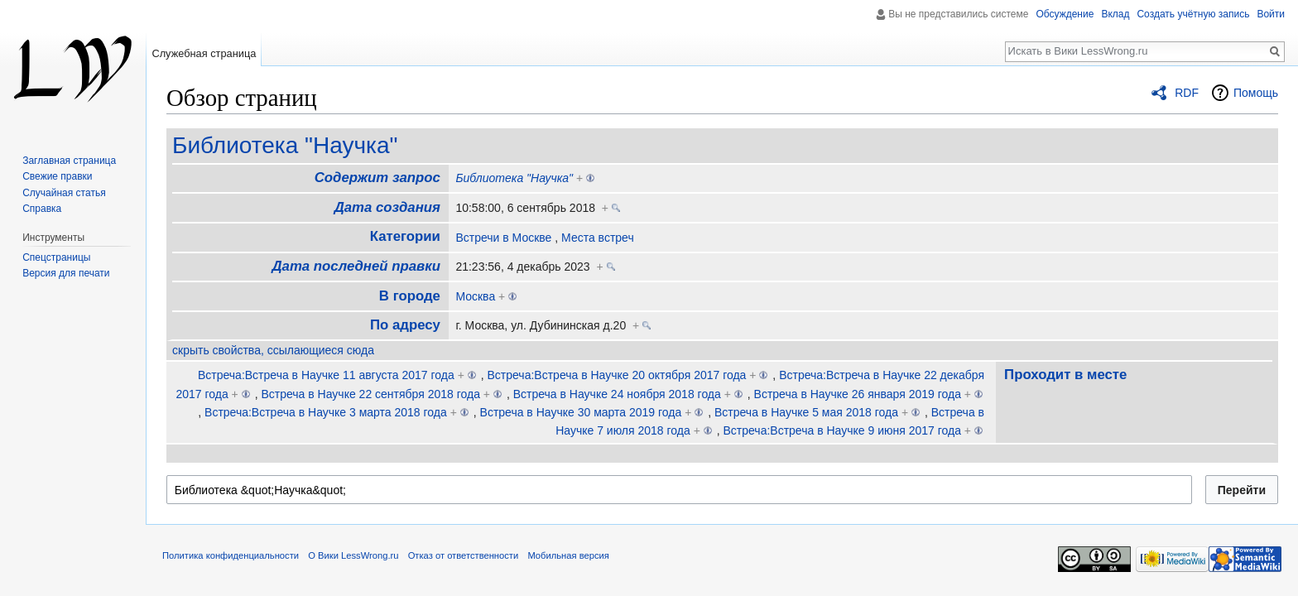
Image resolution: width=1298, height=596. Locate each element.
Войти (1271, 14)
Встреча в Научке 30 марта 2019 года (581, 412)
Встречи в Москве (503, 237)
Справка (41, 208)
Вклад (1115, 14)
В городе (409, 296)
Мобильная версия (567, 555)
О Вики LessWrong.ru (353, 555)
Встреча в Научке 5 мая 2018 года (806, 412)
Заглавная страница (69, 160)
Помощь (1255, 92)
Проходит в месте (1065, 374)
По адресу (405, 325)
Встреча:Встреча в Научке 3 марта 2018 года (325, 412)
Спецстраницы (56, 257)
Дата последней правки (356, 266)
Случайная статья (63, 193)
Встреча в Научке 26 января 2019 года (857, 394)
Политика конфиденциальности (230, 555)
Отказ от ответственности (463, 555)
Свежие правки (57, 176)
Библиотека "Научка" (284, 145)
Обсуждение (1065, 14)
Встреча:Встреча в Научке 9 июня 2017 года (841, 430)
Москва (475, 296)
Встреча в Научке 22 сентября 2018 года (370, 394)
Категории (405, 236)
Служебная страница (203, 53)
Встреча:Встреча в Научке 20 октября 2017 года (617, 375)
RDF (1187, 92)
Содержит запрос (377, 177)
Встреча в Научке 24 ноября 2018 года (617, 394)
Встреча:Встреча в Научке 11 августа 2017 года (326, 375)
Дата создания (387, 207)
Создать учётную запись (1193, 14)
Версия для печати (65, 273)
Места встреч (597, 237)
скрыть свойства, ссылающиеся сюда (273, 350)
